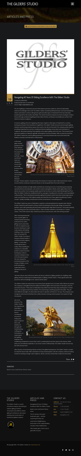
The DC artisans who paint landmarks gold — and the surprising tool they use (37, 416)
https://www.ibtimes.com (26, 105)
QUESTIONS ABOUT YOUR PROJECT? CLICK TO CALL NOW (40, 26)
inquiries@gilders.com (66, 412)
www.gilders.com (64, 415)
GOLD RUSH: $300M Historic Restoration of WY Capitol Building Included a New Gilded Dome (39, 423)
